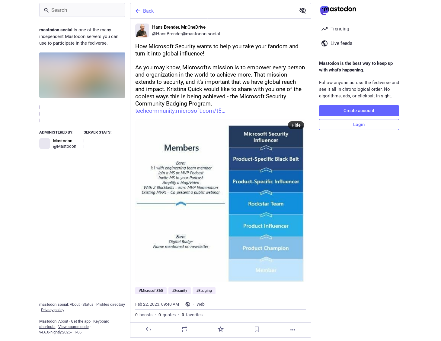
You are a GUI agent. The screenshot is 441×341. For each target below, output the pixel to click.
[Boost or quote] (184, 329)
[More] (292, 329)
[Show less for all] (303, 10)
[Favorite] (220, 329)
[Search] (82, 10)
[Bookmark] (256, 329)
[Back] (212, 10)
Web (201, 304)
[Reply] (148, 329)
